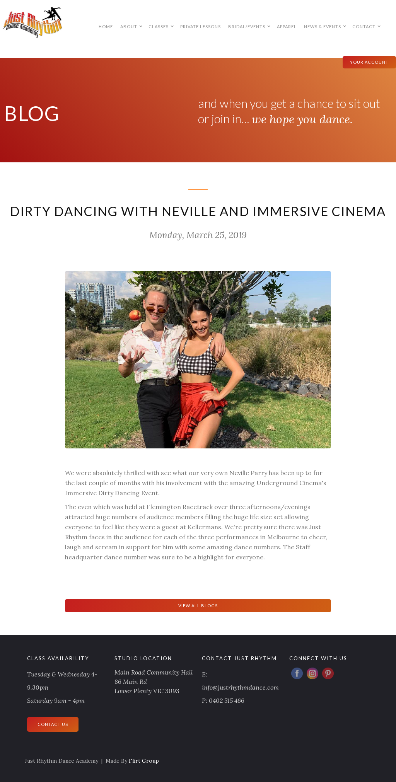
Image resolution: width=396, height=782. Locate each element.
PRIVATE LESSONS (200, 26)
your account (369, 62)
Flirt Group (144, 760)
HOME (106, 26)
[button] (131, 26)
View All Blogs (198, 605)
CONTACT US (53, 724)
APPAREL (287, 26)
